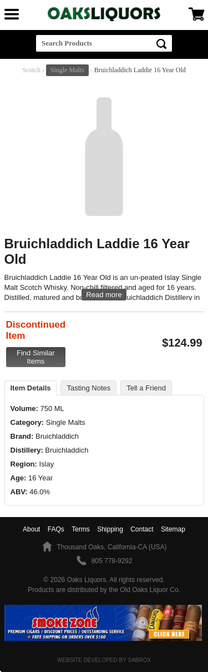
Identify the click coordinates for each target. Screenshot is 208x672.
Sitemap (173, 529)
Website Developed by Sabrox (104, 660)
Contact (141, 529)
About (31, 529)
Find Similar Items (36, 357)
